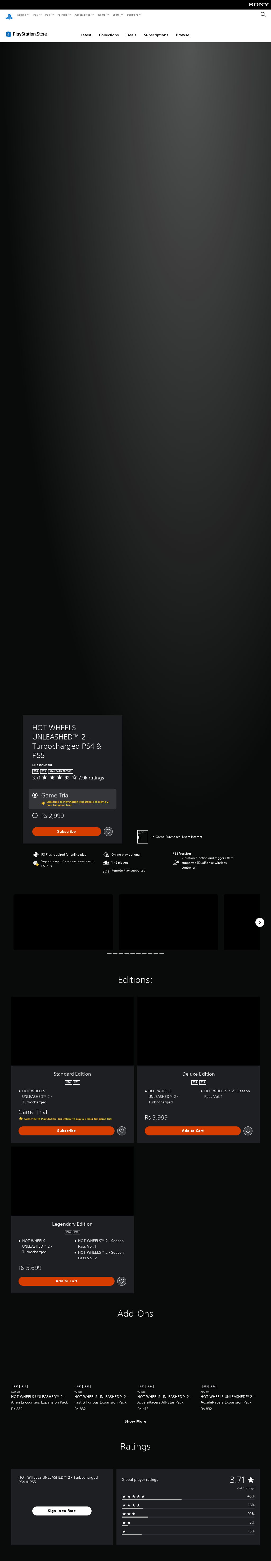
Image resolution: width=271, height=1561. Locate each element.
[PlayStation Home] (9, 15)
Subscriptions (156, 30)
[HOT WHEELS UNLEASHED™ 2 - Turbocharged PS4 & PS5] (63, 917)
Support (132, 14)
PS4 (47, 14)
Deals (131, 30)
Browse (182, 30)
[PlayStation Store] (27, 29)
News (101, 14)
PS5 (35, 14)
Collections (109, 30)
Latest (86, 30)
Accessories (82, 14)
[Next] (259, 917)
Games (21, 14)
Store (116, 14)
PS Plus (62, 14)
